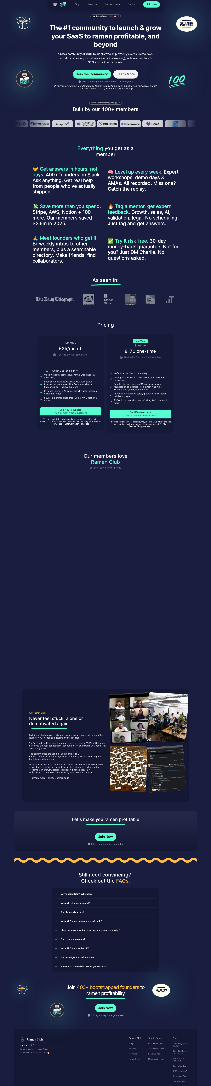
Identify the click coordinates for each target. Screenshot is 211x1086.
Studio (131, 4)
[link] (70, 411)
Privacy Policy (42, 1049)
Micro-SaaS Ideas (156, 1059)
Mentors (92, 4)
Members (133, 1054)
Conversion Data (180, 1076)
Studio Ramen (155, 1038)
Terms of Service (27, 1049)
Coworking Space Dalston (180, 1044)
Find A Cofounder (156, 1043)
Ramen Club (135, 1038)
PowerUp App (154, 1054)
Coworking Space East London (180, 1052)
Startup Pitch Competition (178, 1059)
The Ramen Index (156, 1048)
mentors (58, 391)
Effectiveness (179, 1081)
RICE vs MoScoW (180, 1071)
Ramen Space (112, 4)
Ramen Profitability (181, 1066)
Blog (77, 4)
